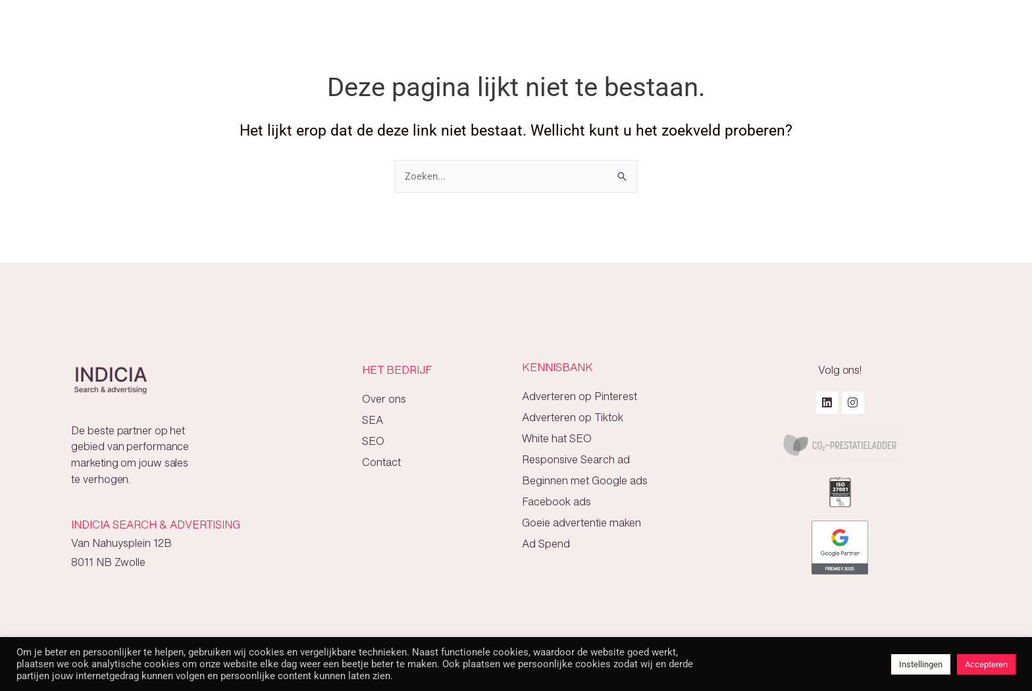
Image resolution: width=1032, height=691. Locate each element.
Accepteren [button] (986, 664)
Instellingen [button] (920, 664)
